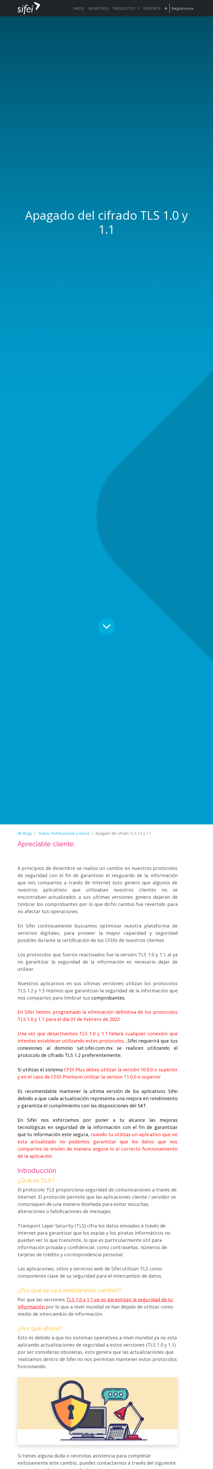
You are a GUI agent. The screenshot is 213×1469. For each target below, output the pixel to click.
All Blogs (25, 833)
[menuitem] (78, 8)
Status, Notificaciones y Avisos (64, 833)
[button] (165, 8)
